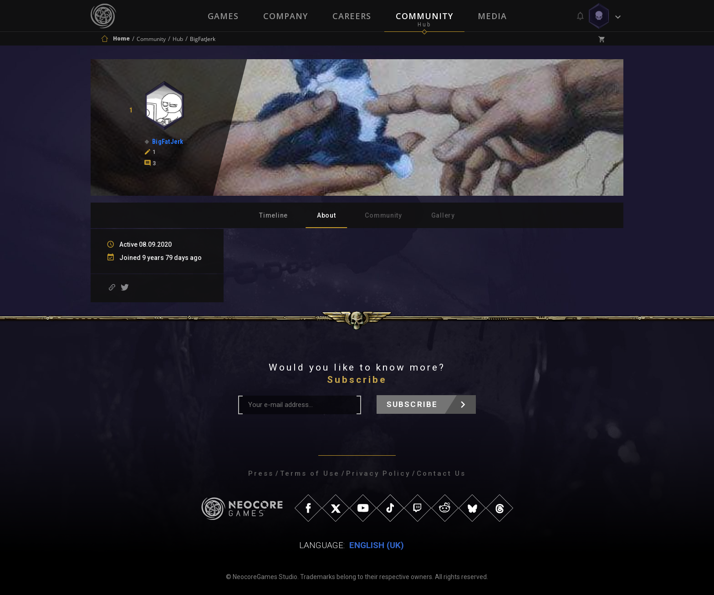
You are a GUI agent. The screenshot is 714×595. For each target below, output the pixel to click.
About (326, 215)
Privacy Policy (378, 473)
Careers (351, 15)
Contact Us (441, 473)
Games (223, 15)
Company (285, 15)
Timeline (273, 215)
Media (492, 15)
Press (261, 473)
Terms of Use (310, 473)
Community (424, 15)
